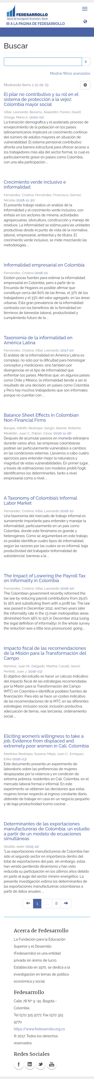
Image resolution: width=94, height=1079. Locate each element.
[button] (85, 21)
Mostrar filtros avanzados (70, 73)
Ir (86, 62)
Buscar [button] (15, 32)
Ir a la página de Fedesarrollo (35, 24)
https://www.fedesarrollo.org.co (39, 1029)
